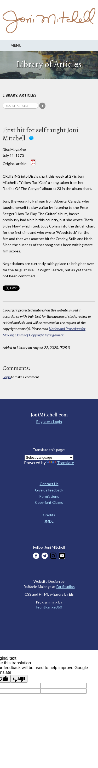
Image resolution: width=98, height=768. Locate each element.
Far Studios (65, 586)
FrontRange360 (49, 607)
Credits (49, 515)
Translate (60, 462)
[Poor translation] (19, 679)
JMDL (49, 521)
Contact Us (49, 483)
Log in (7, 377)
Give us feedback (49, 490)
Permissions (49, 496)
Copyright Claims (49, 502)
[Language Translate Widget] (49, 457)
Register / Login (49, 421)
